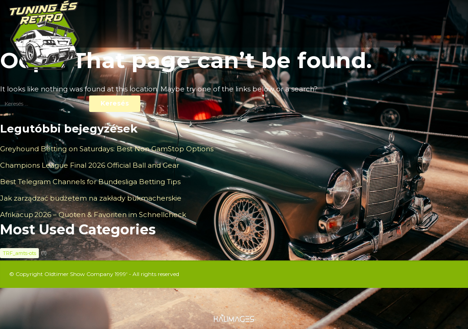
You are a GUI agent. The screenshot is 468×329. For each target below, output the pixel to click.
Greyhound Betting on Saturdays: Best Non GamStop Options (106, 148)
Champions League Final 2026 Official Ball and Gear (89, 165)
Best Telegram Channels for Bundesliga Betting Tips (90, 181)
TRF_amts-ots (19, 253)
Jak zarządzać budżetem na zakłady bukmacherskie (90, 198)
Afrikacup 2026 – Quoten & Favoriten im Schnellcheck (93, 214)
